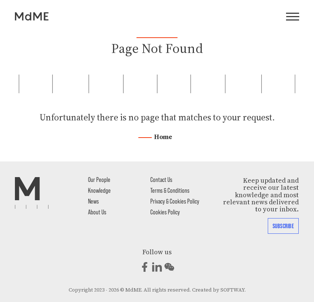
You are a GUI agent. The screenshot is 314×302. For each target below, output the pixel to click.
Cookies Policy (165, 212)
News (93, 201)
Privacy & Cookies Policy (174, 201)
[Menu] (292, 17)
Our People (99, 179)
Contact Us (161, 179)
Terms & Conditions (169, 190)
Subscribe (283, 225)
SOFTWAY (232, 289)
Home (163, 137)
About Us (97, 212)
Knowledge (99, 190)
